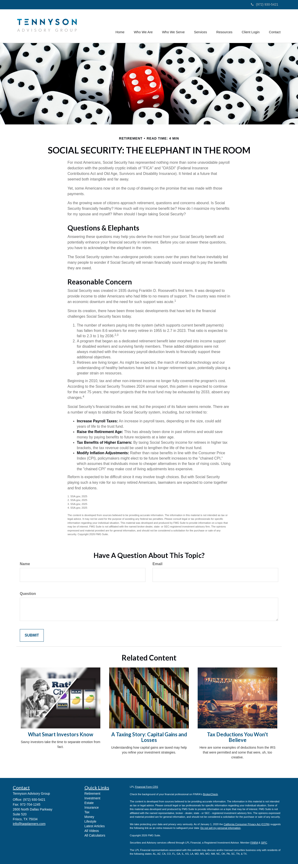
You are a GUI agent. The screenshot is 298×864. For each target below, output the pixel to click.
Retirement (92, 793)
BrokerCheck (210, 794)
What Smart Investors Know (60, 734)
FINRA (254, 842)
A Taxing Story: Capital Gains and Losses (149, 737)
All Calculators (95, 835)
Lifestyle (90, 821)
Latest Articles (95, 826)
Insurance (92, 807)
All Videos (92, 831)
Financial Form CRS (146, 786)
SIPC (264, 842)
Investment (92, 798)
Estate (89, 803)
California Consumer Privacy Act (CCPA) (247, 824)
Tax (87, 812)
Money (89, 817)
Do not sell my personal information (220, 828)
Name (25, 564)
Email (157, 564)
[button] (144, 26)
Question (28, 594)
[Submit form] (32, 635)
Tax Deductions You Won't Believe (237, 737)
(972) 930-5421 (264, 4)
